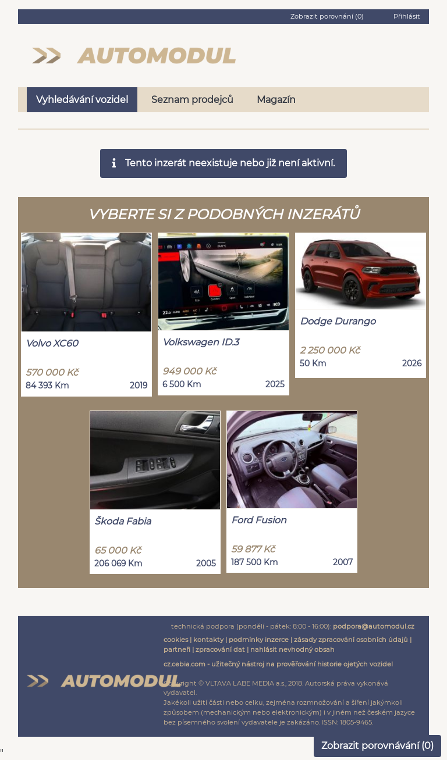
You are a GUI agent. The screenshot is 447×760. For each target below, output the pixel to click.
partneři (177, 649)
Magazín (276, 99)
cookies (176, 640)
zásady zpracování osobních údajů (351, 640)
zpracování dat (220, 649)
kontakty (208, 640)
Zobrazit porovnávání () (377, 745)
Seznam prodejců (192, 99)
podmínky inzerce (259, 640)
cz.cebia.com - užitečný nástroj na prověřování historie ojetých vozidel (278, 664)
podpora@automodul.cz (373, 626)
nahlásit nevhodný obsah (292, 649)
